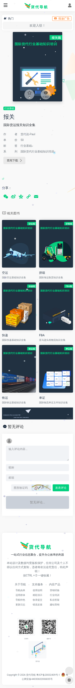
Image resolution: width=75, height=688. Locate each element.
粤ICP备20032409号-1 (48, 675)
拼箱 (42, 273)
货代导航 (31, 675)
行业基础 (9, 108)
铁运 (5, 398)
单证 (42, 398)
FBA (41, 335)
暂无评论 (16, 426)
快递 (5, 335)
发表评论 (60, 487)
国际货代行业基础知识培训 (37, 151)
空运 (5, 273)
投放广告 (62, 18)
